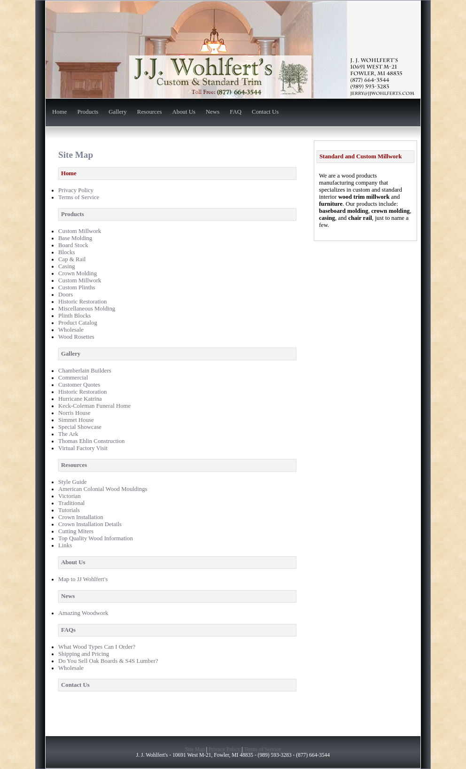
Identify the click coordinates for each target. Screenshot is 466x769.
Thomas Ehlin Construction (91, 441)
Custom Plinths (76, 287)
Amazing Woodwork (83, 613)
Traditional (71, 503)
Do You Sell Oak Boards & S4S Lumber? (108, 661)
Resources (149, 112)
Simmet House (76, 420)
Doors (65, 294)
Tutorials (69, 510)
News (212, 112)
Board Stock (73, 245)
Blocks (66, 252)
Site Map (195, 749)
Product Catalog (77, 322)
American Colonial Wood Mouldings (103, 489)
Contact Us (265, 112)
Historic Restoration (82, 301)
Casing (66, 266)
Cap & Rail (71, 259)
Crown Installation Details (90, 524)
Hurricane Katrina (80, 399)
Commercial (73, 377)
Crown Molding (77, 273)
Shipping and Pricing (83, 654)
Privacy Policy (75, 190)
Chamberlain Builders (84, 370)
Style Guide (72, 482)
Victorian (69, 496)
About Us (183, 112)
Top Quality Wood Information (95, 538)
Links (65, 545)
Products (87, 112)
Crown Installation (80, 517)
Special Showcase (79, 427)
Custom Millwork (79, 231)
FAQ (235, 112)
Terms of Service (78, 197)
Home (59, 112)
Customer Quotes (79, 384)
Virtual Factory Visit (83, 448)
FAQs (68, 630)
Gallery (117, 112)
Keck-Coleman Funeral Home (94, 406)
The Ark (68, 434)
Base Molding (75, 238)
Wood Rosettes (76, 337)
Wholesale (71, 329)
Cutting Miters (75, 531)
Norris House (74, 413)
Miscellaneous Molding (86, 308)
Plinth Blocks (74, 315)
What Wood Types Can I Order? (96, 647)
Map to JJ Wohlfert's (83, 579)
